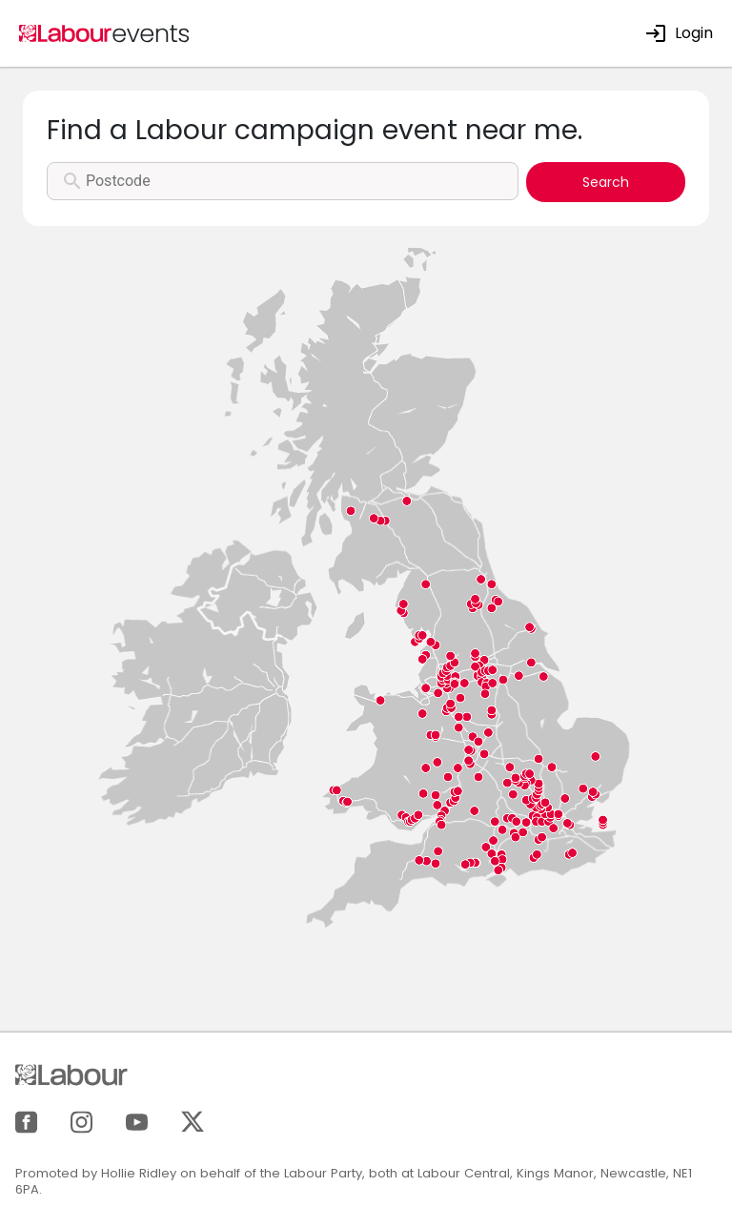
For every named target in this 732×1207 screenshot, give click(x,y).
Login (678, 33)
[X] (192, 1121)
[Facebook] (26, 1121)
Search (605, 182)
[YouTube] (137, 1121)
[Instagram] (81, 1121)
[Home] (105, 32)
